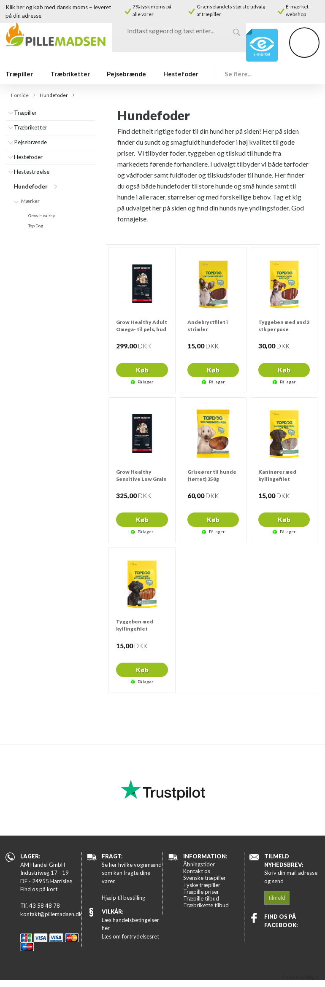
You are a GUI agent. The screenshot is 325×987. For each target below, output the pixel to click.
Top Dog (35, 225)
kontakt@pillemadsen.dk (50, 914)
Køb (142, 370)
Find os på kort (38, 889)
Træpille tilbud (201, 898)
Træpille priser (201, 891)
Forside (20, 95)
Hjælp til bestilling (123, 897)
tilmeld (276, 897)
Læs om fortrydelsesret (130, 936)
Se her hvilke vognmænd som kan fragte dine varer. (132, 873)
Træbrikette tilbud (206, 905)
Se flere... (238, 74)
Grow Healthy (41, 215)
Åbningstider (199, 864)
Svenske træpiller (204, 877)
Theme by (300, 977)
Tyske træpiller (201, 885)
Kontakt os (196, 871)
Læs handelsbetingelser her (130, 924)
